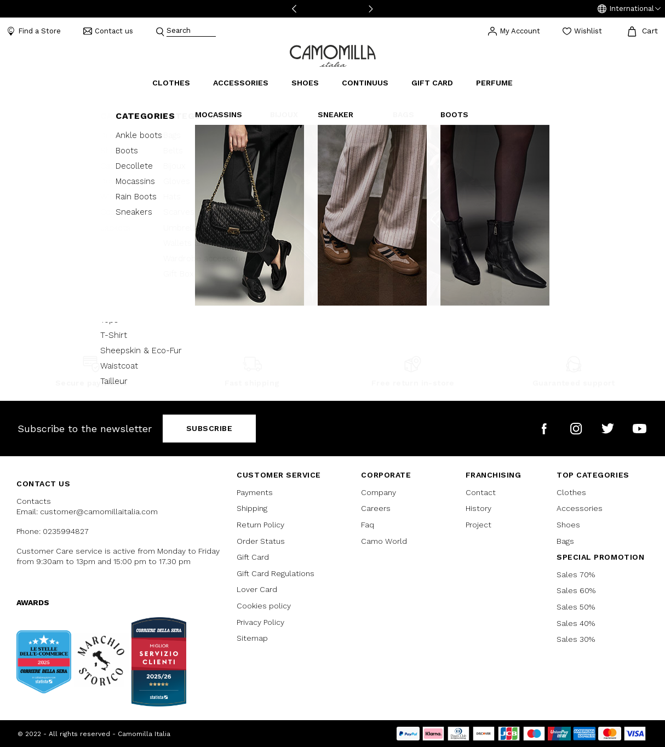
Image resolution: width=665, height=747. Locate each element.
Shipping (252, 508)
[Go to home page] (333, 55)
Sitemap (252, 638)
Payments (255, 492)
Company (378, 492)
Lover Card (257, 589)
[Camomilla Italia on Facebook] (544, 428)
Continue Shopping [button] (332, 233)
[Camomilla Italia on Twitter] (608, 428)
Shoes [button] (305, 82)
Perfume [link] (494, 82)
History (478, 508)
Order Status (261, 541)
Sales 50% (576, 606)
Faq (367, 524)
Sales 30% (576, 639)
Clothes (571, 492)
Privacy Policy (260, 622)
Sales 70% (576, 574)
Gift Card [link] (432, 82)
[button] (629, 9)
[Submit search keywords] (160, 31)
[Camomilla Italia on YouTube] (639, 428)
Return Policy (260, 524)
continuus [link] (365, 82)
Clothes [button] (171, 82)
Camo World (384, 541)
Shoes (568, 524)
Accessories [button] (240, 82)
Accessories (580, 508)
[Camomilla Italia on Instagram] (576, 428)
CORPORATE (386, 474)
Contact (481, 492)
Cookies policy (264, 605)
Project (478, 524)
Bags (565, 541)
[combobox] (191, 31)
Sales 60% (576, 590)
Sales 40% (576, 623)
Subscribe (209, 428)
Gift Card (253, 557)
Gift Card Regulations (275, 573)
